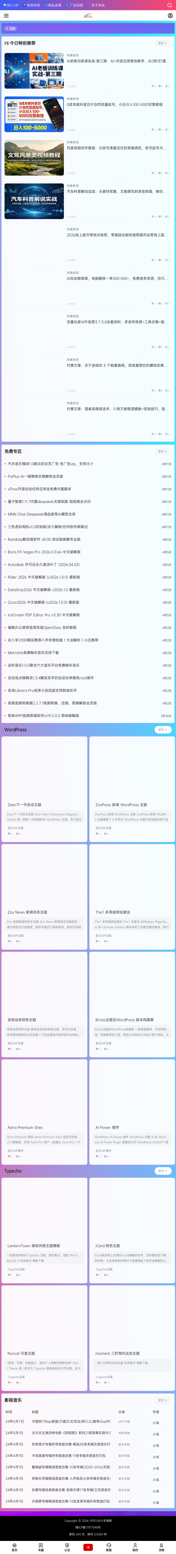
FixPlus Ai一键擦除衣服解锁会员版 (35, 476)
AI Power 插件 (107, 1127)
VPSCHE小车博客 (100, 1521)
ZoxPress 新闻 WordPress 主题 (121, 804)
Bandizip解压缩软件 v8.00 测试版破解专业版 (44, 539)
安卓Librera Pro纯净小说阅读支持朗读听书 (42, 690)
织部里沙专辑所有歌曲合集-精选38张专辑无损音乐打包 (73, 1444)
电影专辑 (124, 1433)
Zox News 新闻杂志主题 (27, 912)
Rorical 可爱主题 (21, 1353)
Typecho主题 (16, 1269)
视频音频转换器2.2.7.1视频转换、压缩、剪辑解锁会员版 (52, 702)
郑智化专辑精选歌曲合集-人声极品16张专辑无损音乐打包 (74, 1478)
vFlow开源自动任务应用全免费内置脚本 (39, 488)
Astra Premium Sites (25, 1127)
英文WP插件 (16, 1151)
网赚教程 (73, 55)
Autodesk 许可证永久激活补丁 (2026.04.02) (44, 564)
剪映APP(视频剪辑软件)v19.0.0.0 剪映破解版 (43, 715)
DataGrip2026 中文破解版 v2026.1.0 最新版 (44, 589)
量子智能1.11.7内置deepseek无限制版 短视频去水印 (49, 501)
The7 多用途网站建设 (112, 912)
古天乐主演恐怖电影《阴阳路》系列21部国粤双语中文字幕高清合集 (82, 1432)
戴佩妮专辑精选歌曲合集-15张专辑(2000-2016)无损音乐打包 (77, 1467)
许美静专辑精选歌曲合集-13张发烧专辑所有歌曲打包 (71, 1501)
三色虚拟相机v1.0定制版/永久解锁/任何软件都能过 (48, 526)
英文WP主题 (16, 828)
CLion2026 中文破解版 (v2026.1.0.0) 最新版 (43, 602)
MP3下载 (124, 1422)
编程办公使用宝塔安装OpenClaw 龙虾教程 (42, 627)
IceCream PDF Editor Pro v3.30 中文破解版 (44, 614)
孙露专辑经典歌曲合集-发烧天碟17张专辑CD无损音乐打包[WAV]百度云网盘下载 (91, 1489)
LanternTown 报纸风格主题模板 (34, 1245)
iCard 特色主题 (107, 1245)
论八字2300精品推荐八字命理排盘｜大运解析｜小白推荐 (53, 640)
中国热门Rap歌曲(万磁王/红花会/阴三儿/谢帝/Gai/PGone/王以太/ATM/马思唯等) (92, 1421)
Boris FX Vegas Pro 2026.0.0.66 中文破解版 (44, 551)
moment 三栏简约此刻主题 (117, 1353)
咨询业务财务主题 (22, 1019)
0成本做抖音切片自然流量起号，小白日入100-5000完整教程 (115, 104)
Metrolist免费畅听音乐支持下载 (33, 652)
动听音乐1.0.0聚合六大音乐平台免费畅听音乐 (44, 665)
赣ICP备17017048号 (88, 1527)
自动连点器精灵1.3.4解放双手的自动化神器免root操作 (51, 677)
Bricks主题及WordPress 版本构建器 (124, 1019)
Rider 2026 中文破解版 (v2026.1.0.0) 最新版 (44, 577)
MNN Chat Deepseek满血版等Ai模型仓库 (42, 514)
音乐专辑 (124, 1444)
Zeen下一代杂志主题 (24, 804)
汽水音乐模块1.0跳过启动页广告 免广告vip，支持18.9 (50, 463)
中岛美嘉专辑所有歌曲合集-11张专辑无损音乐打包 (69, 1455)
